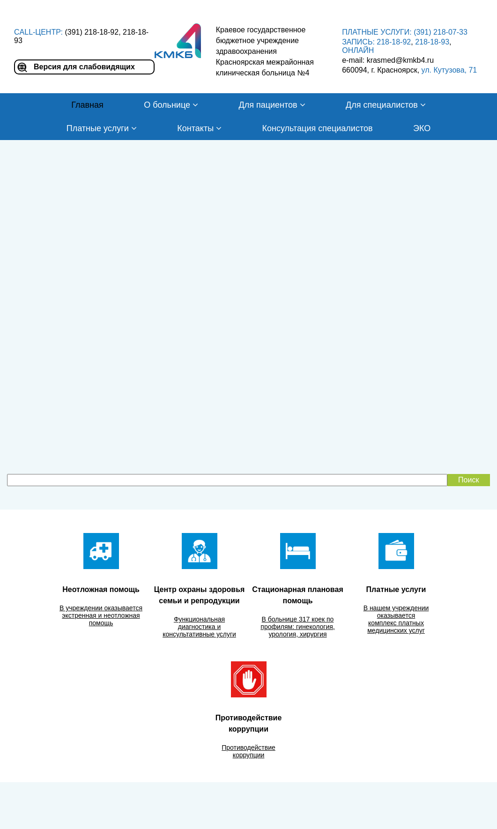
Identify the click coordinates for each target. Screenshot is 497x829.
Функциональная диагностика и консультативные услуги (199, 626)
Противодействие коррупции (248, 751)
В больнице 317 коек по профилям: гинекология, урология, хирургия (297, 626)
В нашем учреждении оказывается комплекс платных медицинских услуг (396, 619)
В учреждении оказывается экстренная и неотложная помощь (100, 615)
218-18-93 (432, 42)
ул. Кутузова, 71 (449, 70)
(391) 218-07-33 (440, 32)
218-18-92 (394, 42)
